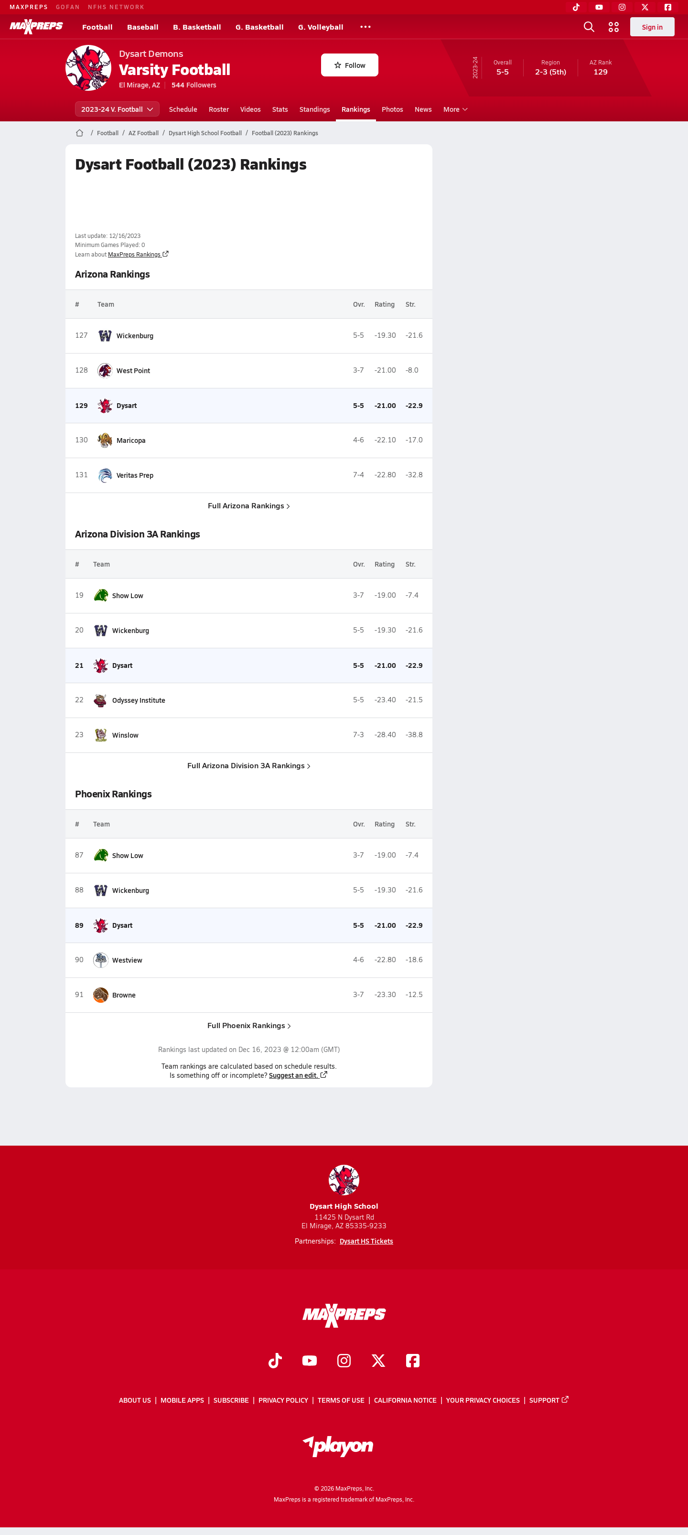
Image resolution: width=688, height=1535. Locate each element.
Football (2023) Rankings (285, 133)
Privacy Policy (283, 1400)
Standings (315, 109)
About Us (135, 1400)
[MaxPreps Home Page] (79, 132)
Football (97, 26)
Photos (392, 109)
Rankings (356, 109)
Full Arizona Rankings (249, 505)
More (454, 109)
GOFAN (68, 7)
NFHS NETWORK (116, 7)
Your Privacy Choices (483, 1400)
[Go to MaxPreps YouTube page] (309, 1362)
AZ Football (144, 133)
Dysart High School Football (205, 133)
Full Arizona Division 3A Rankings (249, 765)
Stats (280, 109)
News (423, 109)
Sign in (652, 27)
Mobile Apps (182, 1400)
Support (549, 1400)
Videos (250, 109)
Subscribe (231, 1400)
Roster (219, 109)
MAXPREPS (29, 7)
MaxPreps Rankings (138, 254)
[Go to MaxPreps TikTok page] (275, 1362)
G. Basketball (260, 26)
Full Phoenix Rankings (248, 1025)
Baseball (143, 26)
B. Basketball (197, 26)
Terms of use (341, 1400)
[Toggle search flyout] (589, 26)
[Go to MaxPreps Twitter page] (378, 1362)
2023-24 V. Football (117, 109)
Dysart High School (344, 1188)
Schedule (183, 109)
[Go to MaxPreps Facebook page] (412, 1362)
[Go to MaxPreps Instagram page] (344, 1362)
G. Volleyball (321, 26)
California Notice (405, 1400)
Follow (350, 65)
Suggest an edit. (298, 1075)
